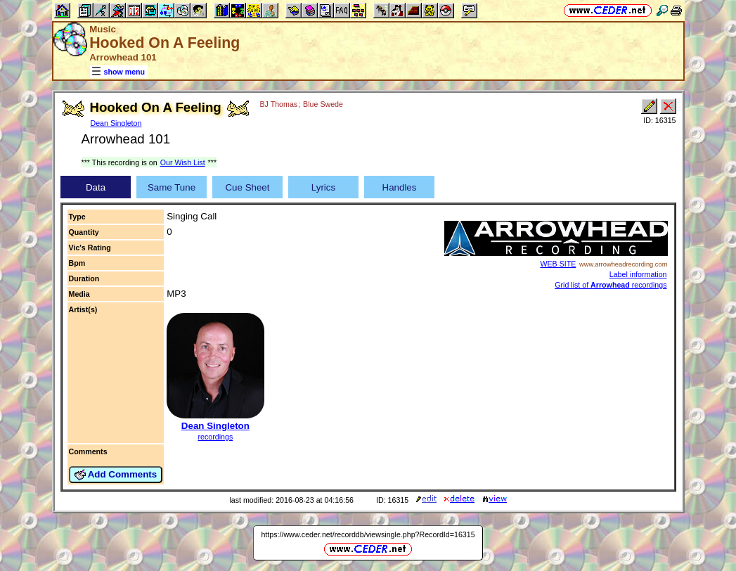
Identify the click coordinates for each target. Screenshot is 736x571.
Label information (638, 274)
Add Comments (116, 474)
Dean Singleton (116, 123)
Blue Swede (323, 104)
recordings (215, 436)
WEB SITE (558, 263)
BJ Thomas (278, 104)
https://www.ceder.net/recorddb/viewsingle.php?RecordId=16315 (367, 534)
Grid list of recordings (610, 285)
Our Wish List (182, 162)
